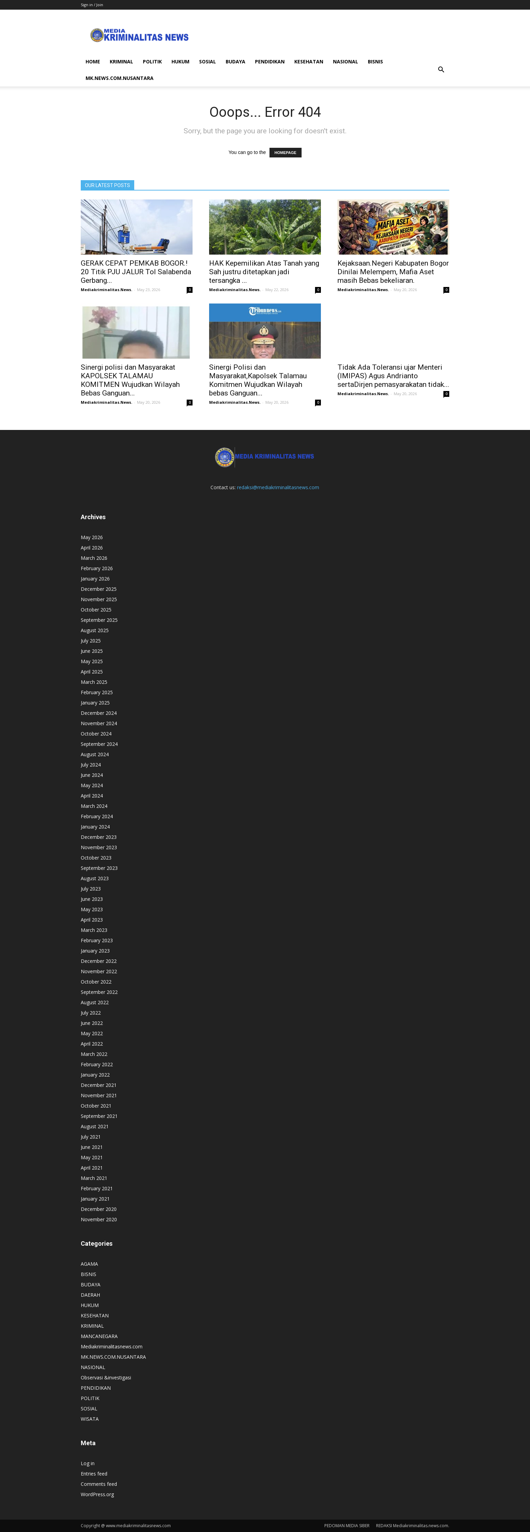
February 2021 (97, 1188)
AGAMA (89, 1264)
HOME (93, 61)
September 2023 (99, 868)
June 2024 (92, 775)
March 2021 (94, 1178)
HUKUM (180, 61)
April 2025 (92, 671)
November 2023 (99, 847)
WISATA (90, 1419)
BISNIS (375, 61)
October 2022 (96, 981)
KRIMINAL (121, 61)
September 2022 (99, 992)
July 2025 (91, 640)
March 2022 (94, 1054)
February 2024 (97, 816)
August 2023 (95, 878)
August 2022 (95, 1002)
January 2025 (95, 702)
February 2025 (97, 692)
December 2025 (99, 589)
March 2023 (94, 930)
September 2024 (99, 744)
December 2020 (99, 1209)
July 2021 (91, 1136)
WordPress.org (97, 1494)
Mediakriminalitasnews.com (112, 1346)
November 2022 (99, 971)
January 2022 (95, 1074)
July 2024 (91, 764)
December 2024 (99, 713)
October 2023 (96, 857)
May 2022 (92, 1033)
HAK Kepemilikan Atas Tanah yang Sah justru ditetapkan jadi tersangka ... (264, 272)
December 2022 (99, 961)
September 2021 (99, 1116)
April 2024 (92, 795)
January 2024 (95, 826)
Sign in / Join (92, 4)
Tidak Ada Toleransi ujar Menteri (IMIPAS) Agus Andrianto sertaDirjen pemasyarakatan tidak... (393, 376)
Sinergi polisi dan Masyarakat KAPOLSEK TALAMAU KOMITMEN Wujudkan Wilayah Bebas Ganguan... (130, 380)
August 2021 (95, 1126)
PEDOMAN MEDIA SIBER (347, 1526)
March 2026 (94, 558)
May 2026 (92, 537)
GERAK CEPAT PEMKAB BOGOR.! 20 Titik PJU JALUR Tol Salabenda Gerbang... (136, 272)
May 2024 (92, 785)
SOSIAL (207, 61)
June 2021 (92, 1147)
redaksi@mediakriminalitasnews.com (278, 487)
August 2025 (95, 630)
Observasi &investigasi (106, 1377)
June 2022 (92, 1023)
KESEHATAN (308, 61)
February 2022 (97, 1064)
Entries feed (94, 1473)
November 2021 (99, 1095)
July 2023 (91, 888)
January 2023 (95, 950)
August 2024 (95, 754)
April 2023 (92, 919)
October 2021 (96, 1105)
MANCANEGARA (99, 1336)
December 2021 (99, 1085)
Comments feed (99, 1484)
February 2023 (97, 940)
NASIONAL (345, 61)
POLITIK (152, 61)
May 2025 (92, 661)
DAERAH (90, 1295)
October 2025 (96, 609)
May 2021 (92, 1157)
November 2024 (99, 723)
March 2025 (94, 682)
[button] (441, 70)
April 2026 (92, 547)
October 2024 (96, 733)
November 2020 (99, 1219)
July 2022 (91, 1012)
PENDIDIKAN (270, 61)
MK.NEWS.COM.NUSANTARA (120, 78)
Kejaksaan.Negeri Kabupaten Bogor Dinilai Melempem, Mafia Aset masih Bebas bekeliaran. (393, 272)
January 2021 (95, 1198)
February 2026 (97, 568)
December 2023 (99, 837)
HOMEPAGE (285, 153)
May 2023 (92, 909)
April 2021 (92, 1167)
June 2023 (92, 899)
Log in (88, 1463)
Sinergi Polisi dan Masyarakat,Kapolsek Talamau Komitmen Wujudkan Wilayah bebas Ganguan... (258, 380)
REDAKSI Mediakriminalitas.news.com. (412, 1526)
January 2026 (95, 578)
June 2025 (92, 651)
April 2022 (92, 1043)
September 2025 (99, 620)
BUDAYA (235, 61)
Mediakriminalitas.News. (106, 289)
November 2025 (99, 599)
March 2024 (94, 806)
